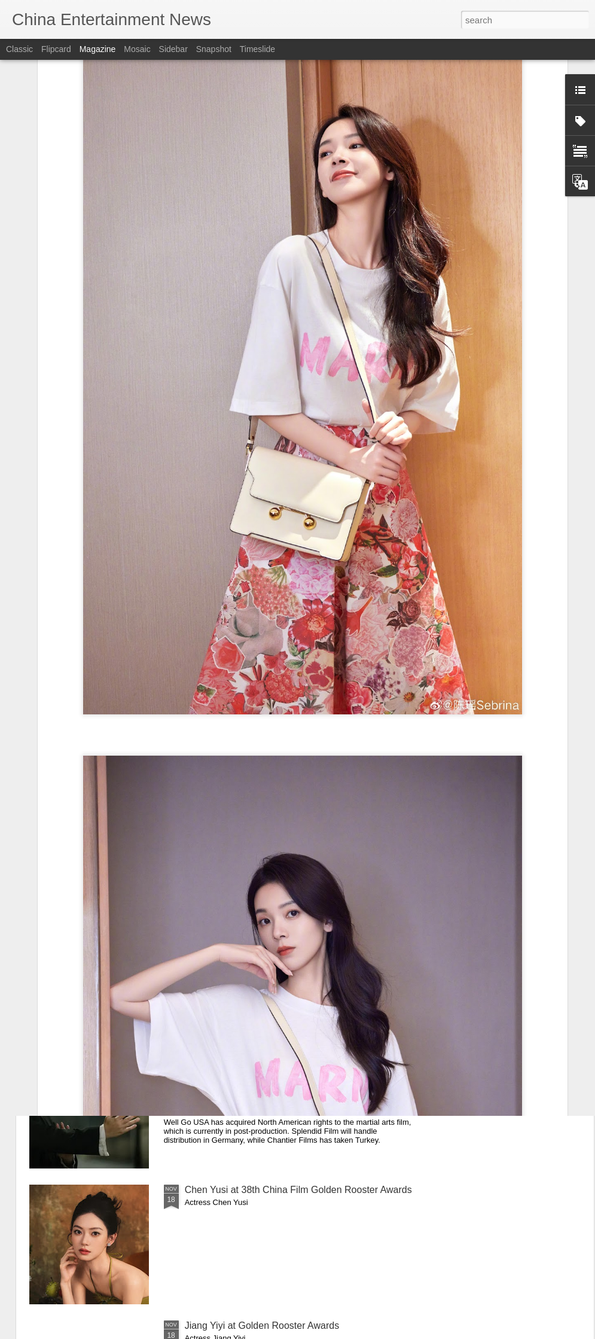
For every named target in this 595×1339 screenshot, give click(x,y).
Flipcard (56, 49)
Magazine (98, 49)
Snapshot (213, 49)
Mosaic (137, 49)
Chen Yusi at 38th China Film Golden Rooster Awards (298, 1190)
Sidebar (173, 49)
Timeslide (257, 49)
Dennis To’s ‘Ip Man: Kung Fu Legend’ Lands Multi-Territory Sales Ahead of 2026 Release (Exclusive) (293, 1059)
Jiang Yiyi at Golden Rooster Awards (262, 1325)
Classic (19, 49)
